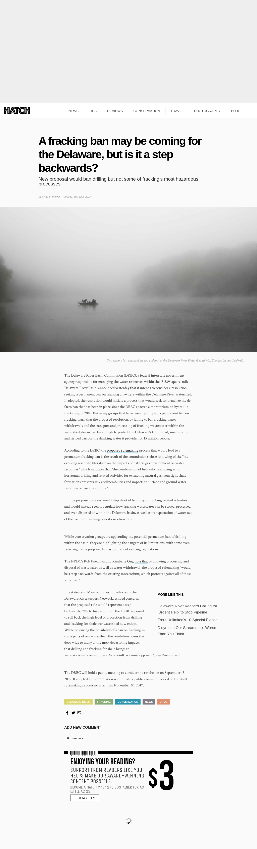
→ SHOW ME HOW (85, 798)
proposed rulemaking (122, 450)
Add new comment (82, 727)
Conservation (128, 701)
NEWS (73, 111)
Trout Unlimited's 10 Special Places (187, 620)
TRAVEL (177, 111)
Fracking (104, 701)
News (149, 701)
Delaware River (78, 701)
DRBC (163, 701)
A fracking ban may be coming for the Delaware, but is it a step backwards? (120, 154)
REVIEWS (115, 111)
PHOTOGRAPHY (207, 111)
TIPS (93, 111)
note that (141, 561)
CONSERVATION (146, 111)
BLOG (236, 111)
